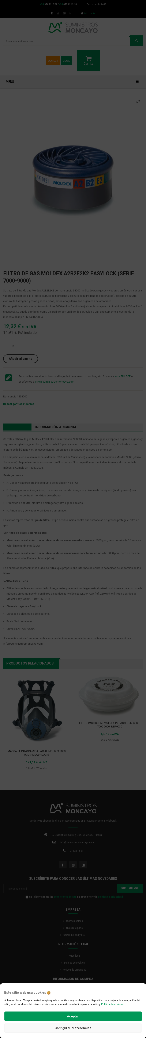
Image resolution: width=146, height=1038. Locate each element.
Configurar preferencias (73, 1028)
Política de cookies (112, 1004)
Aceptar (73, 1016)
